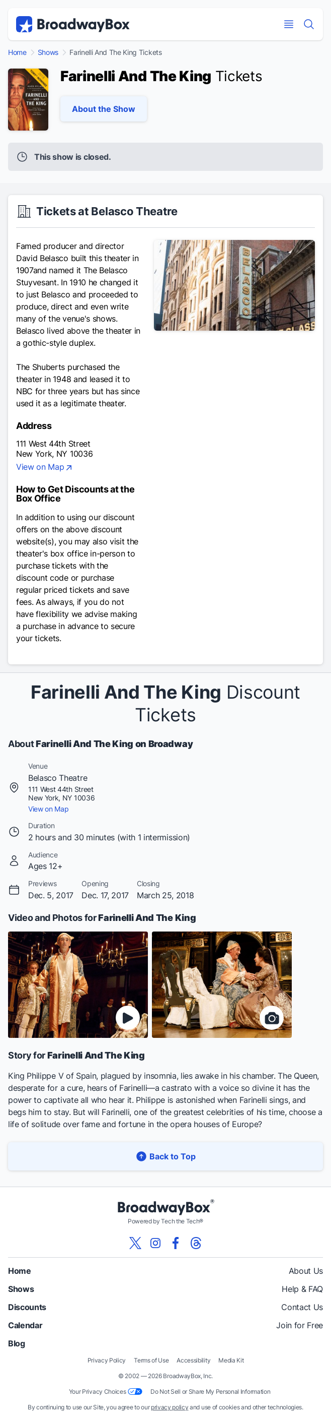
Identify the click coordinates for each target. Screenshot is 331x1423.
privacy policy (170, 1407)
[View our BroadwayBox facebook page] (176, 1243)
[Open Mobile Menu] (289, 24)
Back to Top (165, 1156)
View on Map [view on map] (45, 468)
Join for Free (299, 1325)
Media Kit (230, 1360)
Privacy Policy (107, 1360)
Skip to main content (165, 0)
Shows (48, 52)
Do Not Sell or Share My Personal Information (210, 1391)
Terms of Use (151, 1360)
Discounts (27, 1307)
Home (17, 52)
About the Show (103, 109)
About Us (306, 1271)
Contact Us (302, 1307)
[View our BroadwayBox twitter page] (135, 1243)
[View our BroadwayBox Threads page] (196, 1243)
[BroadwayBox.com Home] (73, 24)
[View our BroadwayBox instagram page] (155, 1243)
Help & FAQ (302, 1289)
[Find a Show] (309, 24)
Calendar (25, 1325)
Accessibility (193, 1360)
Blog (16, 1343)
